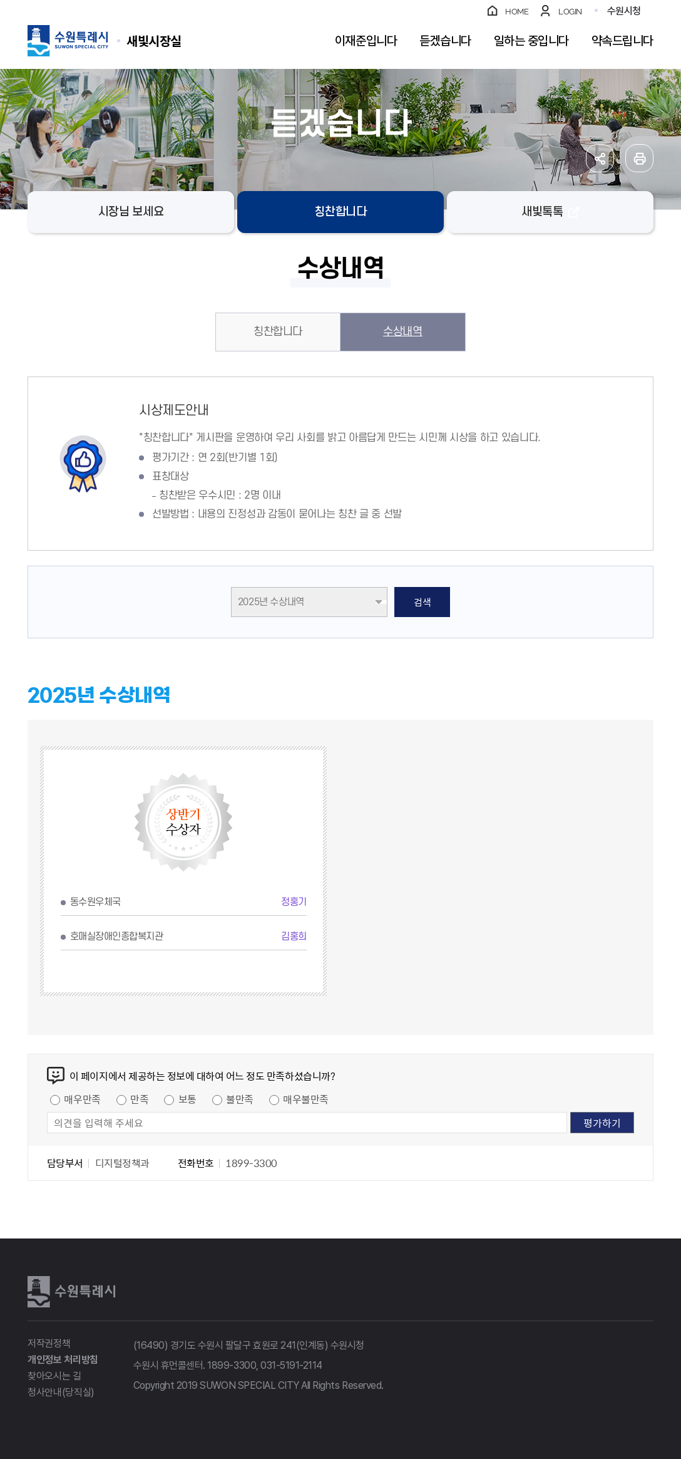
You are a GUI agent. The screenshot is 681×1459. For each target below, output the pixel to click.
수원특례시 (71, 1291)
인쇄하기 (639, 158)
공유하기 (600, 158)
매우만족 (82, 1098)
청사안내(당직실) (61, 1392)
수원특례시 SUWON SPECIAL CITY (154, 40)
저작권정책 (49, 1343)
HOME (516, 11)
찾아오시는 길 (54, 1376)
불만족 (239, 1098)
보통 (187, 1098)
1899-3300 (231, 1365)
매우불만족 (306, 1098)
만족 (139, 1098)
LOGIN (570, 11)
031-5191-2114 (291, 1365)
